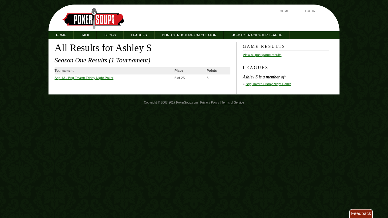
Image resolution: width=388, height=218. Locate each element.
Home (284, 11)
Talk (85, 35)
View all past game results (262, 55)
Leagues (139, 35)
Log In (310, 11)
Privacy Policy (209, 102)
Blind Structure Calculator (189, 35)
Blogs (110, 35)
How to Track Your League (257, 35)
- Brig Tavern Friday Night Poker (84, 78)
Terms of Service (233, 102)
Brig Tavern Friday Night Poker (268, 84)
